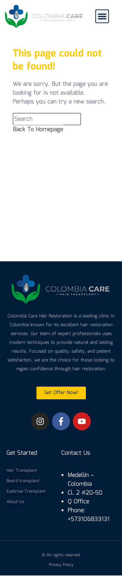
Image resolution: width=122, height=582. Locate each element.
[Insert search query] (47, 119)
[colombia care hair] (61, 209)
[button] (102, 16)
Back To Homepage (38, 129)
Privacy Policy (61, 565)
